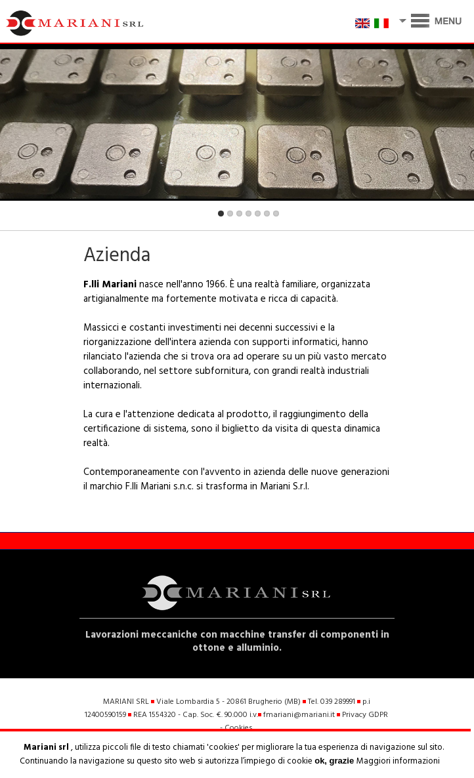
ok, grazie (335, 761)
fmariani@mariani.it (299, 715)
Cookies (239, 728)
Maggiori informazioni (398, 761)
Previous (19, 217)
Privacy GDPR (365, 715)
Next (454, 217)
